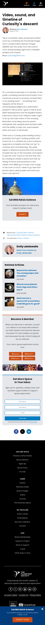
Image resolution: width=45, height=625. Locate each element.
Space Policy (22, 468)
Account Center (10, 595)
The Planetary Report (22, 503)
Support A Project (22, 541)
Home (19, 238)
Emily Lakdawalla (27, 246)
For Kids (22, 472)
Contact (22, 526)
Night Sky (22, 464)
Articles (26, 238)
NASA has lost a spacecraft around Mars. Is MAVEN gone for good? (28, 301)
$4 (15, 354)
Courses (22, 499)
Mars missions (22, 235)
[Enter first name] (22, 402)
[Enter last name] (22, 407)
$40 (29, 358)
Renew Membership (22, 537)
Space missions (34, 235)
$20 (15, 358)
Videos (22, 495)
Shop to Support (22, 545)
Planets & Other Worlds (22, 456)
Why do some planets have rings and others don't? (27, 287)
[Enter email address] (22, 413)
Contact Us (23, 595)
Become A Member (22, 522)
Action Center (22, 514)
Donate (22, 214)
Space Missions (22, 460)
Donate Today (22, 619)
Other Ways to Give (22, 553)
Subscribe (22, 418)
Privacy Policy (33, 422)
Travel (22, 549)
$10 (29, 354)
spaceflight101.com (16, 55)
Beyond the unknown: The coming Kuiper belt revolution (27, 273)
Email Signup (22, 518)
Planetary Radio (22, 487)
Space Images (22, 491)
